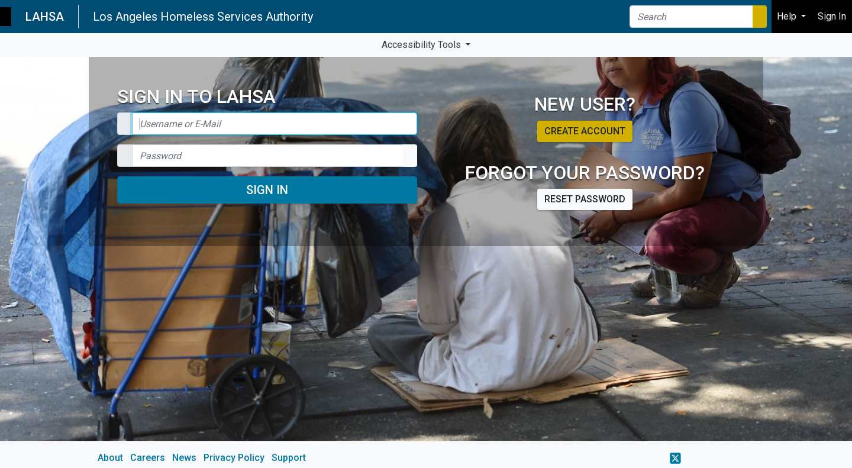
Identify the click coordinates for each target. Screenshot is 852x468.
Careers (147, 457)
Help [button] (788, 16)
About (110, 457)
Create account (584, 131)
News (184, 457)
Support (289, 457)
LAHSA (44, 16)
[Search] (691, 16)
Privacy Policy (234, 457)
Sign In (267, 190)
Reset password (584, 199)
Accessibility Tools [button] (422, 44)
